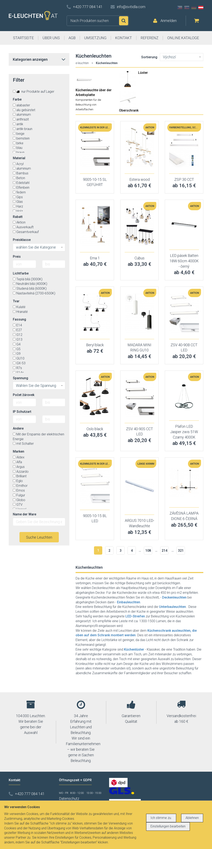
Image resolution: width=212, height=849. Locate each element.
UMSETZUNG (95, 38)
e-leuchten (82, 63)
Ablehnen (192, 818)
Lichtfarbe (21, 273)
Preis (17, 257)
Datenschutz (69, 798)
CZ (179, 7)
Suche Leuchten (39, 537)
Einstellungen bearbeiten (168, 826)
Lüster (143, 73)
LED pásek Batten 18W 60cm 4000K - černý (184, 260)
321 (181, 551)
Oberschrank (129, 110)
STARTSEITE (23, 38)
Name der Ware (24, 514)
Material (19, 158)
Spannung (20, 378)
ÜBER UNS (51, 38)
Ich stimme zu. (161, 818)
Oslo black (95, 429)
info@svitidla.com (131, 7)
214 (164, 551)
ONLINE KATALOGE (183, 38)
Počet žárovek (23, 395)
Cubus (140, 258)
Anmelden (168, 20)
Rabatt (18, 217)
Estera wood (139, 179)
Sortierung (149, 57)
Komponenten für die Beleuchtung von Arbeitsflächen (88, 104)
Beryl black (95, 345)
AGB (72, 38)
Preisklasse (22, 240)
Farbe (17, 99)
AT (200, 7)
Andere (18, 428)
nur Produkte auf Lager (33, 92)
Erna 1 (95, 258)
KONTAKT (123, 38)
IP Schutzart (22, 412)
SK (186, 7)
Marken (18, 451)
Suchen (123, 20)
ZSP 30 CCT (184, 179)
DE (193, 7)
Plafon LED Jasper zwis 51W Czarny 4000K (184, 431)
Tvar (16, 301)
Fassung (19, 319)
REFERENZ (149, 38)
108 (148, 551)
